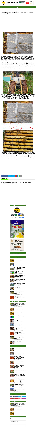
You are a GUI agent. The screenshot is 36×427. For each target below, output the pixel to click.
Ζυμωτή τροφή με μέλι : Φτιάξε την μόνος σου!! (19, 320)
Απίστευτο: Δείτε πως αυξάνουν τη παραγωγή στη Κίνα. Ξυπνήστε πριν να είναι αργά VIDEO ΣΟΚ (20, 371)
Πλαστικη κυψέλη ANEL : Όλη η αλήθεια (18, 272)
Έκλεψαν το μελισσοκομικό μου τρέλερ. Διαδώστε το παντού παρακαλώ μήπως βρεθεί (20, 389)
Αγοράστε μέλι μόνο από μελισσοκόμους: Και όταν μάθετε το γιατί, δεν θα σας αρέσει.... (19, 297)
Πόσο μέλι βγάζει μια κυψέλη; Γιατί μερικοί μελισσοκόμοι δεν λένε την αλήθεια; (19, 292)
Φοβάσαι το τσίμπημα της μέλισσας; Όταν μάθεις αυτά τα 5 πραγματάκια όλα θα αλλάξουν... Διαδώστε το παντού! (19, 376)
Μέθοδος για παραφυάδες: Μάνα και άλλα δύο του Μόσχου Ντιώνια (19, 276)
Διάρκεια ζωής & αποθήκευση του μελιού (19, 259)
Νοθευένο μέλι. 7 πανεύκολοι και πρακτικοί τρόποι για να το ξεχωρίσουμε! (19, 362)
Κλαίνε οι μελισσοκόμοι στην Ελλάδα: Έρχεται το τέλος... (19, 280)
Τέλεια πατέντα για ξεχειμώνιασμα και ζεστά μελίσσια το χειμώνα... (19, 284)
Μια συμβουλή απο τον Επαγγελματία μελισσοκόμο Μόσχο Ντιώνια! (19, 268)
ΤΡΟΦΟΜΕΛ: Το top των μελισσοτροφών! (17, 342)
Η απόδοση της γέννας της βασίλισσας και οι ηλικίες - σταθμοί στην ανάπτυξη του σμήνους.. (20, 328)
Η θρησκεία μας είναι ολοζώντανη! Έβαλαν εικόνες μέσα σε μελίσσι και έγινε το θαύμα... (19, 264)
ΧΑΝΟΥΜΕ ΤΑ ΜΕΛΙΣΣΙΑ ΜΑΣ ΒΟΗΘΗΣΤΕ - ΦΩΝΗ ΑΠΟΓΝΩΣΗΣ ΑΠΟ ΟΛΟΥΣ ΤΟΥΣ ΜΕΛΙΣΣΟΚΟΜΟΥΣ (20, 353)
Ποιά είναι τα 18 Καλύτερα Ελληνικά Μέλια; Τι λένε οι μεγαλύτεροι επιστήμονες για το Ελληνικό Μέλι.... (19, 380)
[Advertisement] (18, 24)
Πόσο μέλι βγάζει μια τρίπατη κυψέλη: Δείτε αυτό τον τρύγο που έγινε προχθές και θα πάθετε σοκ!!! (19, 288)
